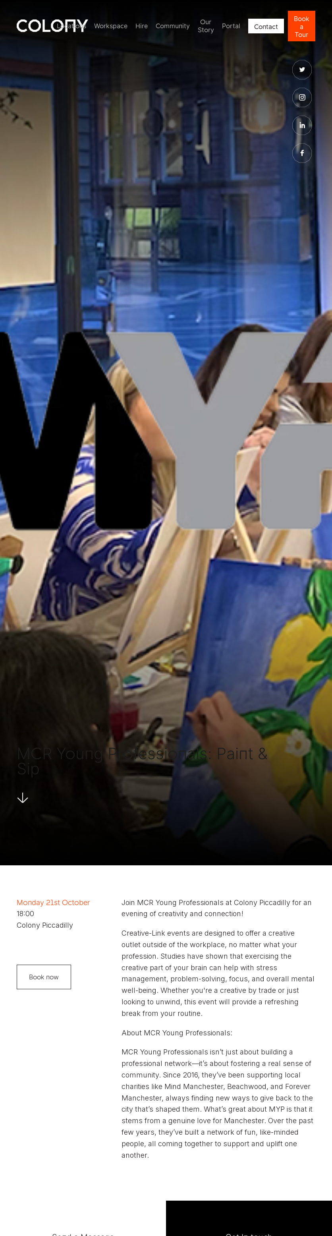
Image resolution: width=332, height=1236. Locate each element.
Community (173, 26)
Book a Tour (301, 27)
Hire (141, 26)
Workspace (110, 26)
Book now (44, 977)
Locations (71, 26)
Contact (266, 27)
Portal (231, 26)
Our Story (206, 26)
